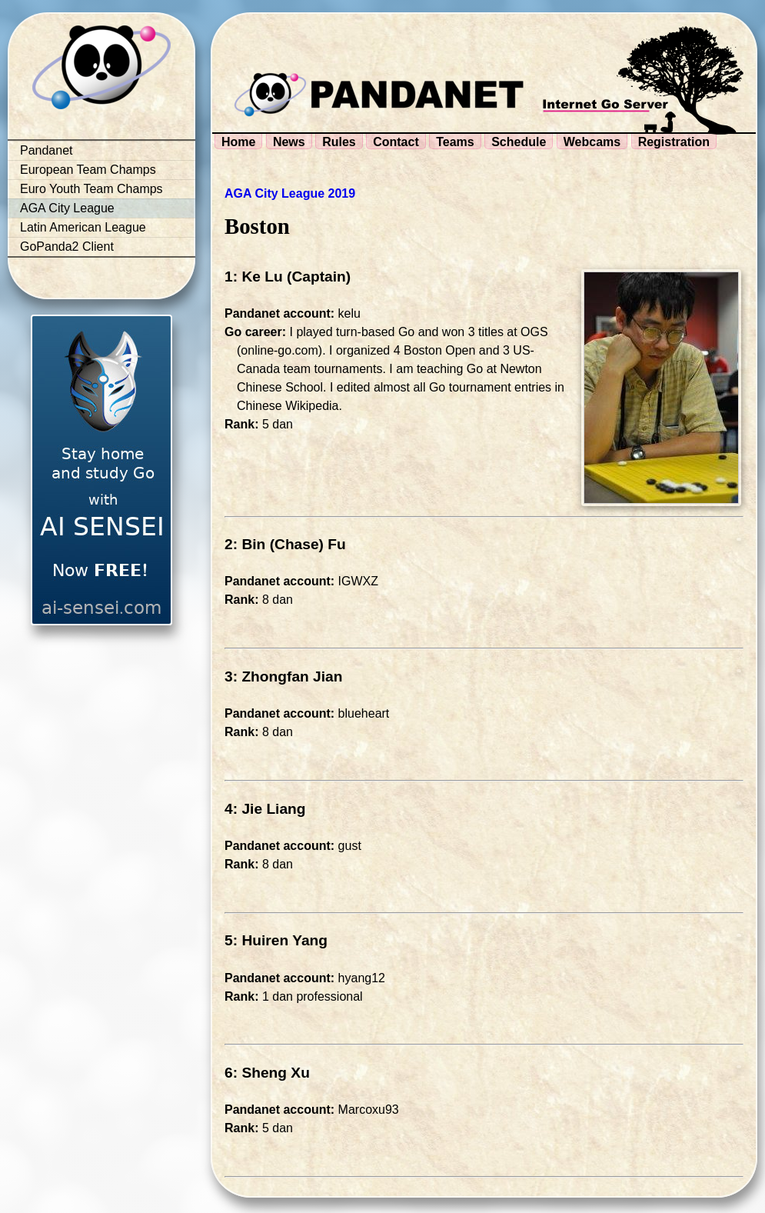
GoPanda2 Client (67, 246)
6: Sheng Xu (267, 1073)
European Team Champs (88, 169)
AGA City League (67, 208)
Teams (455, 141)
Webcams (592, 141)
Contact (396, 141)
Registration (674, 141)
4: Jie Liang (265, 809)
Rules (339, 141)
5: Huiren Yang (276, 940)
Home (238, 141)
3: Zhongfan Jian (284, 676)
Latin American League (83, 227)
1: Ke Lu (254, 276)
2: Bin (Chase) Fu (285, 544)
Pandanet (46, 150)
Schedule (518, 141)
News (289, 141)
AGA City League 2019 (290, 193)
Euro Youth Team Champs (91, 188)
